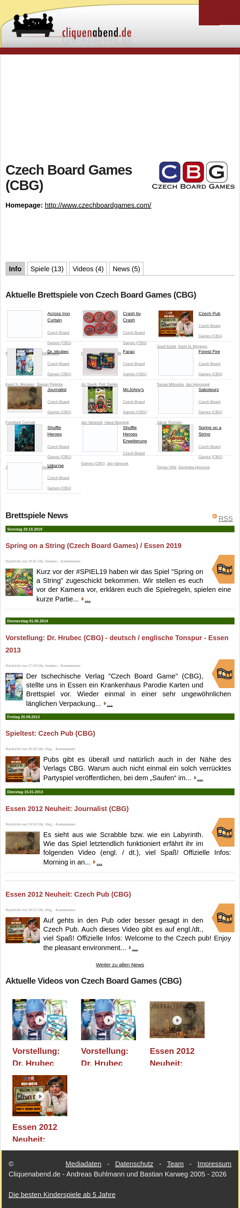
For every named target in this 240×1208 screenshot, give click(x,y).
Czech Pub (189, 315)
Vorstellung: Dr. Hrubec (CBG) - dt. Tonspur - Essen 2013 (104, 1056)
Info (15, 269)
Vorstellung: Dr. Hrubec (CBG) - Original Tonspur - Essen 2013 (36, 1056)
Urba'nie (35, 467)
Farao (109, 353)
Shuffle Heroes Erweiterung (115, 435)
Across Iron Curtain (38, 318)
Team (175, 1164)
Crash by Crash (112, 318)
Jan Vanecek (117, 463)
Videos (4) (88, 269)
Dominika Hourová (194, 467)
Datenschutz (134, 1164)
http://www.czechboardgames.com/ (98, 205)
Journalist (37, 391)
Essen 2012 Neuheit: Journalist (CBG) (67, 808)
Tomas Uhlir (166, 467)
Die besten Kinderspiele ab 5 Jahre (62, 1194)
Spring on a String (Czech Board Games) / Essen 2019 (93, 545)
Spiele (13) (47, 269)
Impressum (214, 1164)
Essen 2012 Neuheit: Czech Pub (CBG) (68, 894)
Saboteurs (188, 391)
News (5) (126, 269)
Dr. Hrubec (38, 353)
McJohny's (113, 391)
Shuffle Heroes (34, 432)
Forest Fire (189, 353)
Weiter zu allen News (120, 965)
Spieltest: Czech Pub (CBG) (50, 733)
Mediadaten (84, 1164)
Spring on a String (189, 432)
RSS (226, 518)
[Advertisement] (122, 107)
